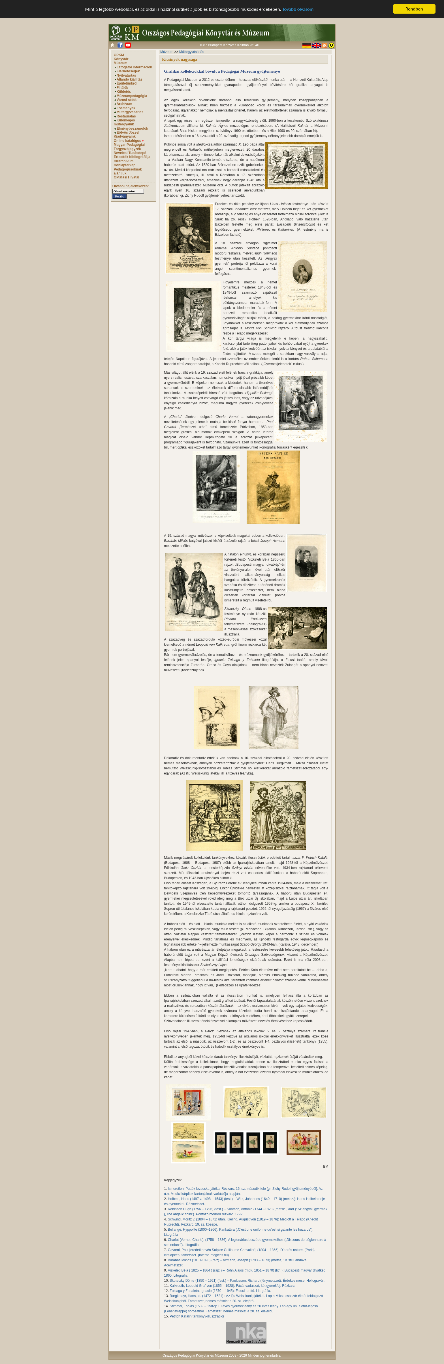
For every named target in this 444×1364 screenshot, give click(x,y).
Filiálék (122, 88)
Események (126, 108)
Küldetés (124, 92)
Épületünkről (127, 83)
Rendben (414, 9)
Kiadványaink (125, 136)
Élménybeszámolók (132, 128)
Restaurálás (126, 116)
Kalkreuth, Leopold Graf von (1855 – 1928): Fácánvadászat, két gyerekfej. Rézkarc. (232, 1286)
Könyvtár (121, 59)
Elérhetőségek (128, 71)
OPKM (119, 55)
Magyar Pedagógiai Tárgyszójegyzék (129, 147)
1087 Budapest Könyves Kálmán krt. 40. (229, 45)
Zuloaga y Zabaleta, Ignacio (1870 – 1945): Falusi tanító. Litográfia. (220, 1291)
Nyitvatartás (126, 75)
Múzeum (120, 63)
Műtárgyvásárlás (130, 112)
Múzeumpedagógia (132, 96)
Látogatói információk (134, 67)
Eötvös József (128, 132)
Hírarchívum (124, 161)
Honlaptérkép (125, 165)
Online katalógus (129, 141)
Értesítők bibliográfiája (132, 157)
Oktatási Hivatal (126, 177)
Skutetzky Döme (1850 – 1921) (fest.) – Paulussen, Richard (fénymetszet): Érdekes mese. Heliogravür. (247, 1281)
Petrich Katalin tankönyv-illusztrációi (197, 1316)
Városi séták (127, 100)
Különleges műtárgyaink (124, 122)
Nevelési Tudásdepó (130, 153)
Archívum (124, 104)
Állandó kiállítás (129, 79)
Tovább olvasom (298, 9)
